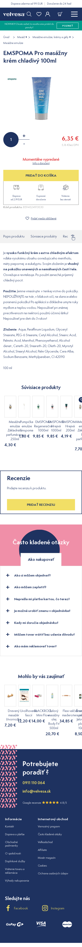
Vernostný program (49, 805)
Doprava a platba (14, 813)
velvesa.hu (41, 928)
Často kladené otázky (50, 813)
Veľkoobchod (45, 821)
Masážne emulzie (13, 43)
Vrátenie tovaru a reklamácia (14, 849)
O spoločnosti (13, 832)
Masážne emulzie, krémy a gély (50, 37)
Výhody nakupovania (17, 859)
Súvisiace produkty (44, 236)
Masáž (21, 37)
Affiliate (42, 828)
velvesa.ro (61, 928)
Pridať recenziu (41, 496)
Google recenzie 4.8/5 (45, 781)
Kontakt (9, 805)
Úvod (6, 37)
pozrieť (67, 25)
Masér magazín (47, 836)
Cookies (42, 844)
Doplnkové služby (15, 840)
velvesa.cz (21, 928)
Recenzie (69, 236)
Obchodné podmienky (11, 822)
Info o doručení (41, 163)
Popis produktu (13, 236)
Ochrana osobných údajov (53, 852)
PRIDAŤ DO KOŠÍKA (41, 175)
